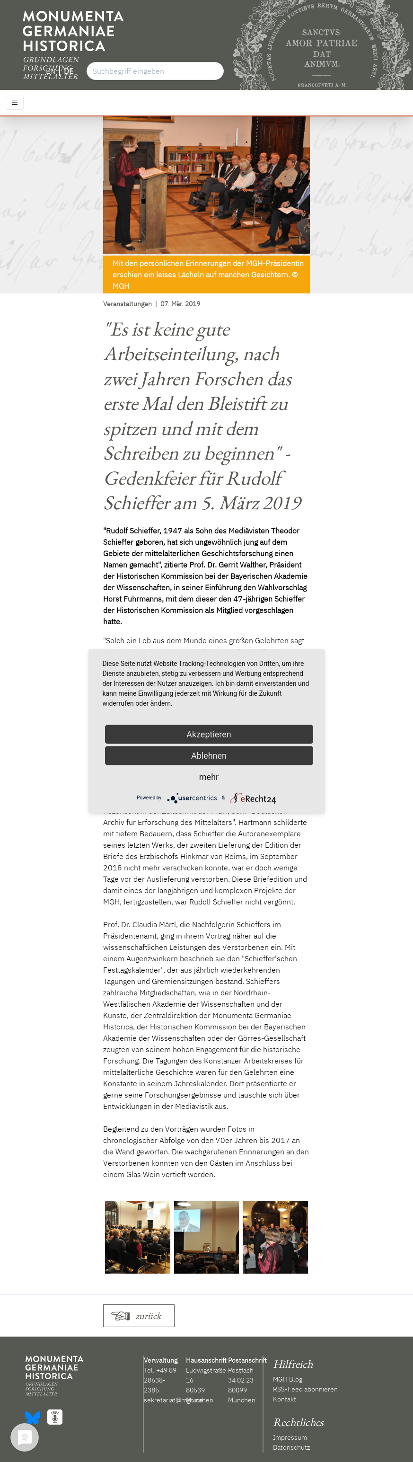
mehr (209, 776)
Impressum (290, 1437)
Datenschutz (291, 1447)
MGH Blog (287, 1379)
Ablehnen (209, 755)
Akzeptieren (208, 734)
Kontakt (284, 1399)
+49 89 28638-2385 (160, 1380)
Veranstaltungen (127, 304)
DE (68, 71)
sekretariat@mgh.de (173, 1400)
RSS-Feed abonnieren (305, 1389)
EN (50, 71)
